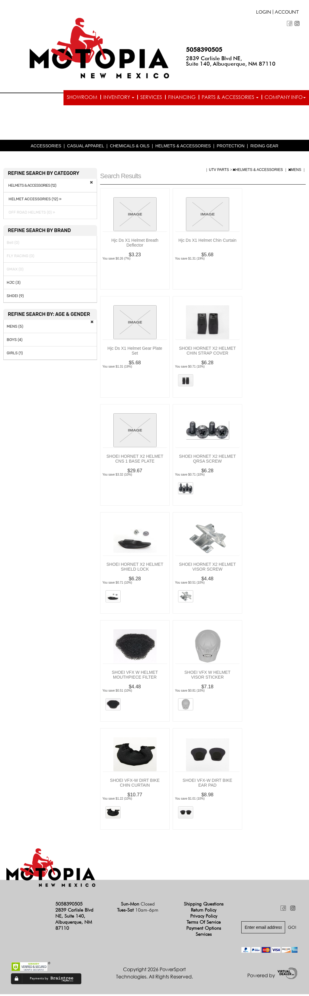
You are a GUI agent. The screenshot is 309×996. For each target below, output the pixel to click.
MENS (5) (15, 328)
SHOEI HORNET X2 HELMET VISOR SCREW (207, 568)
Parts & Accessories (230, 97)
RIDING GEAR (264, 147)
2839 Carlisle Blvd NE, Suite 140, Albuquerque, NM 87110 (230, 61)
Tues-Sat (137, 911)
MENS (295, 171)
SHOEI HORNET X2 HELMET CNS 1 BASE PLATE (134, 460)
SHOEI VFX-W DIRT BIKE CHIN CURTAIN (135, 784)
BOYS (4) (14, 341)
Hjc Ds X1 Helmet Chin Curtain (207, 242)
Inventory (118, 97)
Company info (285, 97)
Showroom (82, 97)
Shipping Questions (203, 905)
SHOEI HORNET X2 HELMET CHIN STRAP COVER (207, 352)
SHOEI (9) (15, 297)
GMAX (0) (15, 271)
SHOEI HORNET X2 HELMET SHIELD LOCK (134, 568)
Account (287, 12)
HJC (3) (14, 284)
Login (263, 12)
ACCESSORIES (46, 147)
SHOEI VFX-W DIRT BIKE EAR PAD (207, 784)
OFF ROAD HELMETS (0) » (31, 214)
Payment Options (203, 929)
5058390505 (204, 50)
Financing (182, 97)
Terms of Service (204, 923)
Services (151, 97)
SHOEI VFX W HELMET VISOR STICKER (207, 676)
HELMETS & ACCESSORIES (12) (32, 187)
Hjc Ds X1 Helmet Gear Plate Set (134, 352)
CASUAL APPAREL (85, 147)
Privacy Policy (203, 917)
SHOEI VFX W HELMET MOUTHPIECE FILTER (135, 676)
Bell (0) (13, 244)
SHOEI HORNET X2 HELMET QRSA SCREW (207, 460)
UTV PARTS (219, 171)
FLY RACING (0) (20, 257)
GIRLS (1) (15, 354)
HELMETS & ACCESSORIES (183, 147)
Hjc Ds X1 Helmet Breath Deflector (134, 244)
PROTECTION (231, 147)
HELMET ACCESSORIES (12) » (34, 200)
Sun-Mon (138, 905)
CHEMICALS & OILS (130, 147)
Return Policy (203, 911)
